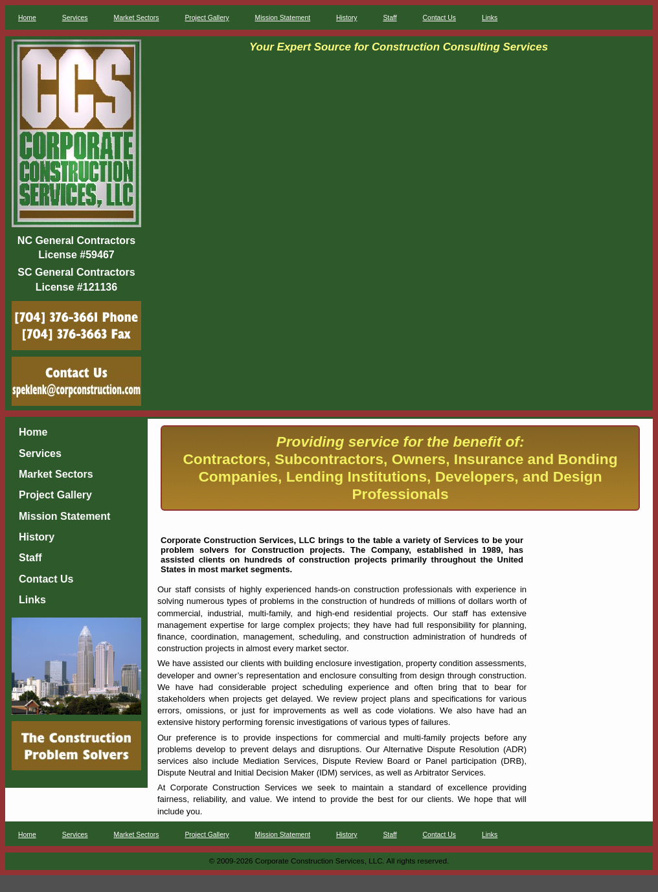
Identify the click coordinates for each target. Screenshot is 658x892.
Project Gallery (207, 17)
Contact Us (439, 17)
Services (75, 17)
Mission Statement (282, 17)
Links (489, 17)
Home (27, 17)
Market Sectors (136, 17)
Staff (389, 17)
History (346, 17)
